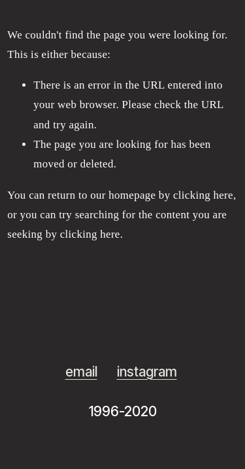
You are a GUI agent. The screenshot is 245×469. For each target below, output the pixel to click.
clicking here (203, 195)
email (81, 371)
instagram (147, 371)
